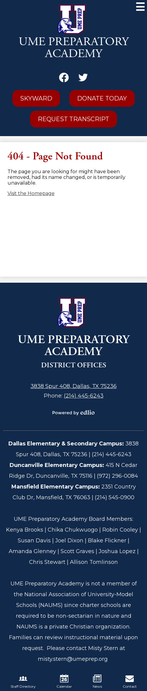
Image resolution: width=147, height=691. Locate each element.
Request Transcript (73, 119)
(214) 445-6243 (84, 395)
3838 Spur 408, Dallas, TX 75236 (74, 386)
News (97, 681)
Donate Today (102, 98)
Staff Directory (23, 681)
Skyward (36, 98)
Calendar (64, 681)
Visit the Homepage (31, 193)
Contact (130, 681)
